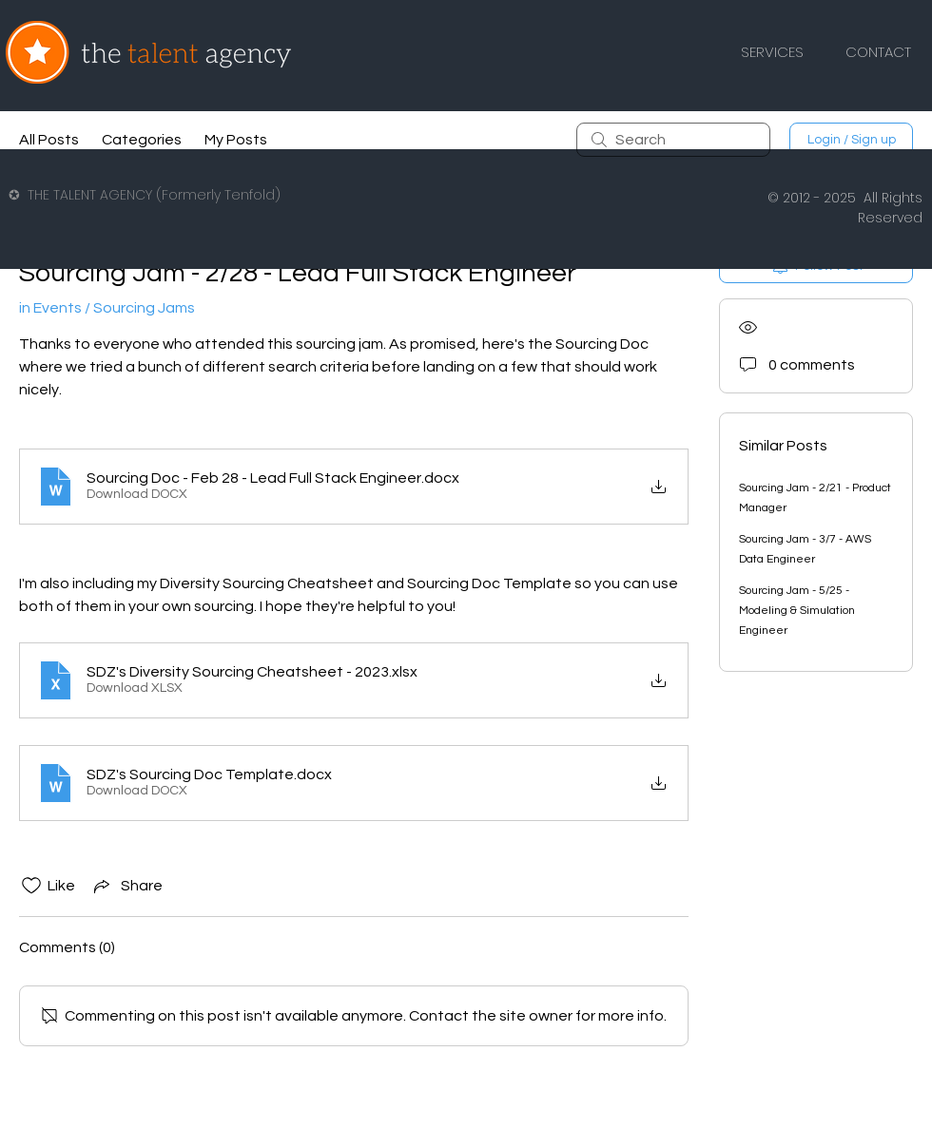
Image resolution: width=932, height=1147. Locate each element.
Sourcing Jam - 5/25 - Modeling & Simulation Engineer (797, 610)
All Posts (49, 139)
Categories (142, 139)
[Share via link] (126, 885)
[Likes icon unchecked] (31, 885)
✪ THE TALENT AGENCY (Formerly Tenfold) (145, 194)
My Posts (235, 139)
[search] (673, 140)
